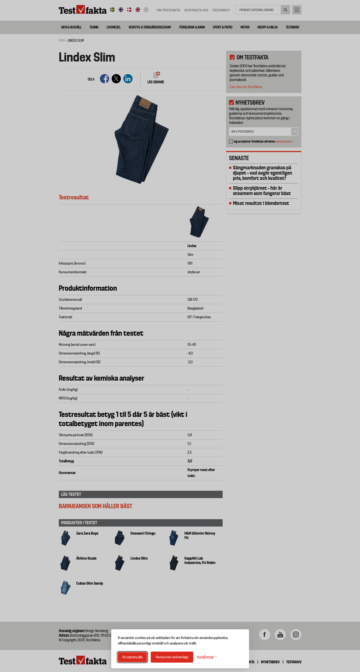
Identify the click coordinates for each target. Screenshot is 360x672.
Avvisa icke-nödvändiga (172, 657)
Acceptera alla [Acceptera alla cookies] (132, 657)
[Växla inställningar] (207, 657)
